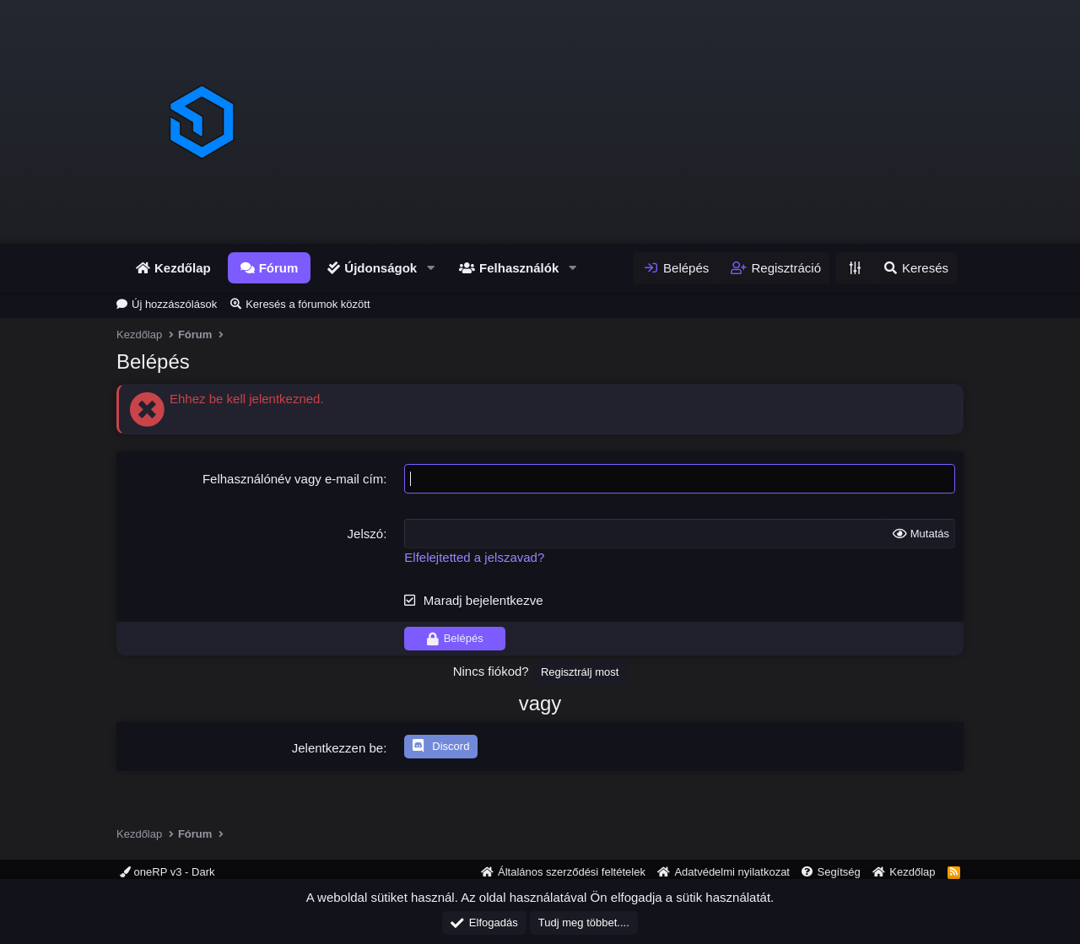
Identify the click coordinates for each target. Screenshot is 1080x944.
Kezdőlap (182, 268)
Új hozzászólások (174, 304)
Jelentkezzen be (337, 748)
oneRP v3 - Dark (167, 872)
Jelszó (366, 533)
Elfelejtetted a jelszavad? (474, 557)
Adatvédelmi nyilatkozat (732, 872)
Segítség (838, 872)
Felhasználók (519, 268)
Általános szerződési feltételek (571, 872)
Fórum (279, 268)
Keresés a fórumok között (308, 304)
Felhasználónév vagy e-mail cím (292, 479)
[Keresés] (915, 267)
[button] (430, 267)
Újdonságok (380, 268)
